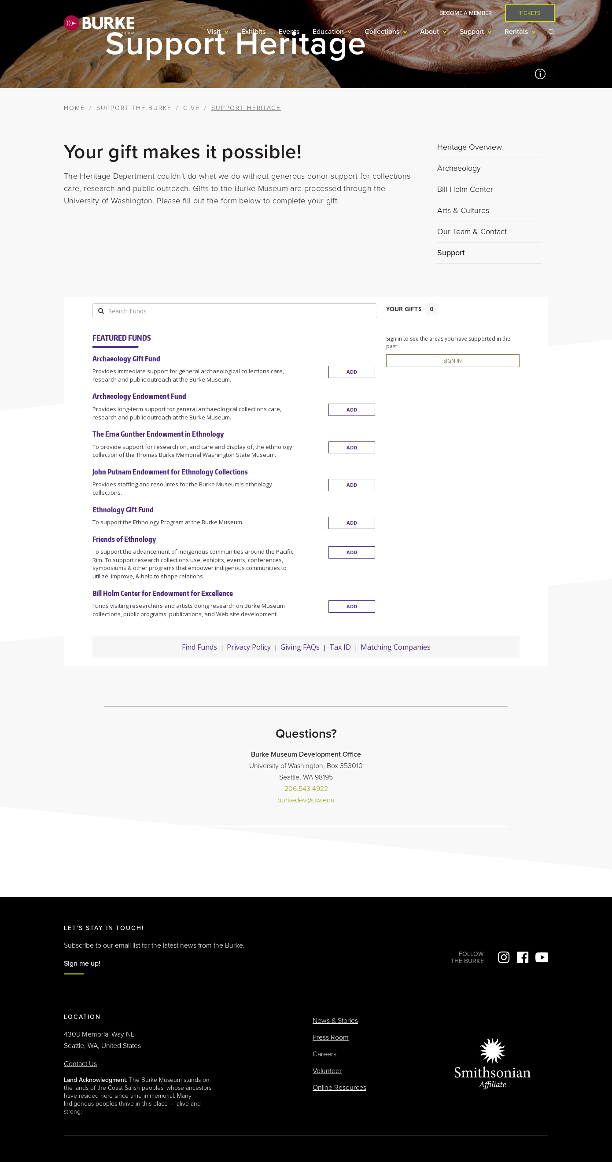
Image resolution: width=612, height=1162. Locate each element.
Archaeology (459, 168)
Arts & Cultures (463, 210)
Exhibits (253, 31)
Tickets (530, 13)
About (430, 31)
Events (289, 31)
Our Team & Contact (472, 231)
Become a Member (465, 13)
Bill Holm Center (465, 189)
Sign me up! (82, 963)
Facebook (522, 957)
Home (74, 108)
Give (191, 108)
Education (329, 31)
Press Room (331, 1037)
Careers (324, 1054)
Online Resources (339, 1087)
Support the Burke (134, 108)
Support (473, 31)
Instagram (503, 957)
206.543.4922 (306, 788)
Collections (383, 31)
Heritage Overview (469, 147)
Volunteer (327, 1070)
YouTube (541, 957)
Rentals (517, 31)
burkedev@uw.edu (306, 800)
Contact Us (80, 1063)
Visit (214, 31)
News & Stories (335, 1020)
